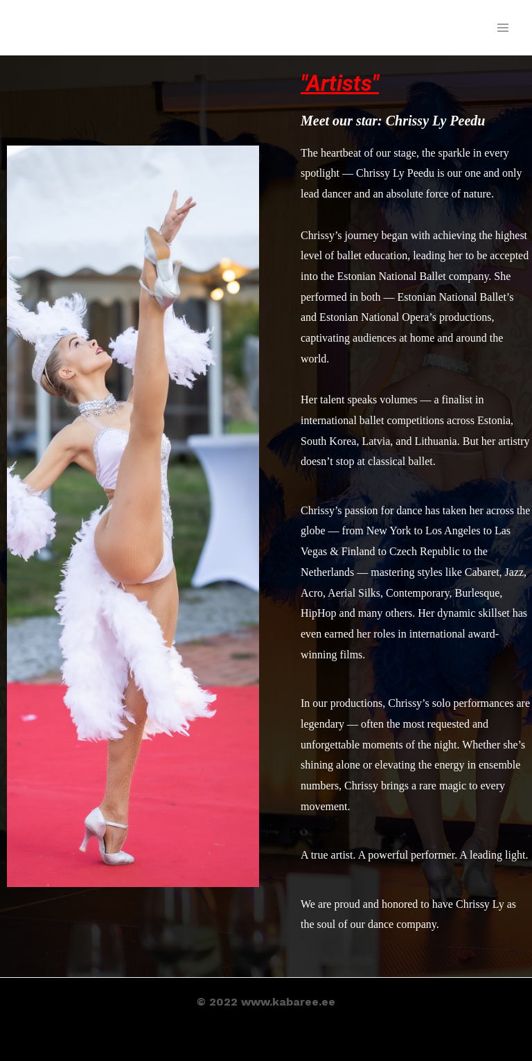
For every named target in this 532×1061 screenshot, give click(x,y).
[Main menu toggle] (503, 27)
